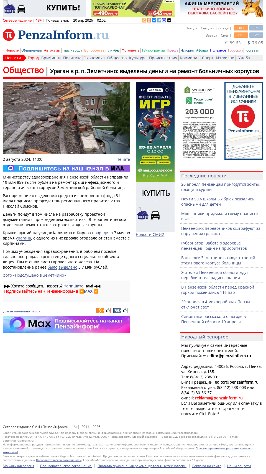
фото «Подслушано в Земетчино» (34, 275)
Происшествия (163, 57)
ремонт (36, 311)
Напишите (73, 286)
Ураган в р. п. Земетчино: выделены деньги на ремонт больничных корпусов (154, 71)
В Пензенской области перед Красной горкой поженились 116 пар (217, 289)
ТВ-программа (153, 50)
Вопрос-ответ (95, 50)
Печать (123, 159)
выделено (67, 267)
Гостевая (252, 50)
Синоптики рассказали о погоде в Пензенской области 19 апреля (213, 319)
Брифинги (51, 57)
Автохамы (52, 50)
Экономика (94, 57)
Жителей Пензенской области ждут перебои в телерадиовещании (214, 275)
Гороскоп (235, 50)
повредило (102, 232)
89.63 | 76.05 (244, 42)
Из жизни (225, 57)
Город (33, 57)
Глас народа (72, 50)
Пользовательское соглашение (66, 465)
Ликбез (114, 50)
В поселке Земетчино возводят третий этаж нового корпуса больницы (218, 260)
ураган (8, 311)
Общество (117, 57)
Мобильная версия (18, 465)
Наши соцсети (239, 465)
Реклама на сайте (206, 465)
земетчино (22, 311)
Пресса (172, 50)
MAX (88, 291)
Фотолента (131, 50)
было (52, 267)
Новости (12, 50)
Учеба (244, 57)
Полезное (218, 50)
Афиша (202, 50)
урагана (23, 238)
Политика (72, 57)
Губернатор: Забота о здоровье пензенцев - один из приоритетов (214, 245)
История (187, 50)
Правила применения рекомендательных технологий (142, 465)
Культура (138, 57)
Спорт (208, 57)
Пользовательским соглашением (58, 460)
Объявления (31, 50)
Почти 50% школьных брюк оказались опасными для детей (217, 201)
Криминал (190, 57)
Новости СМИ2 (150, 234)
